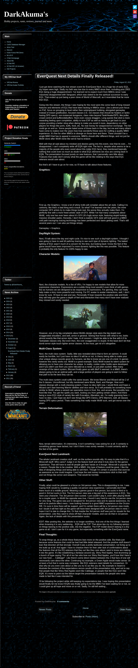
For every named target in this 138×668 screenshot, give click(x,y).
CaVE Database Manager (16, 45)
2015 (8, 329)
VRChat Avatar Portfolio (15, 85)
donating (6, 184)
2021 (8, 311)
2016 (8, 326)
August (10, 348)
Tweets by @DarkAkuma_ (13, 285)
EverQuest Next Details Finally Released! (75, 76)
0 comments (63, 601)
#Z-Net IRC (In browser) (15, 66)
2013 (8, 336)
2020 (8, 314)
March (10, 366)
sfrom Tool (10, 47)
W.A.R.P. (10, 55)
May (9, 363)
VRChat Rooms (12, 82)
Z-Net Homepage (13, 58)
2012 (8, 375)
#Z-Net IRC (11, 63)
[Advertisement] (17, 231)
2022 (8, 308)
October (11, 345)
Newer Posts (45, 609)
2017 (8, 323)
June (10, 360)
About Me (10, 61)
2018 (8, 320)
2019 (8, 317)
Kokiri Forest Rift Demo (15, 53)
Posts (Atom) (92, 616)
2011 (8, 378)
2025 (8, 298)
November (11, 342)
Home (9, 42)
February (11, 369)
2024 (8, 301)
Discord (9, 50)
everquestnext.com (66, 592)
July (9, 357)
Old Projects (11, 69)
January (11, 372)
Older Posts (125, 609)
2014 (8, 332)
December (11, 339)
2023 (8, 304)
